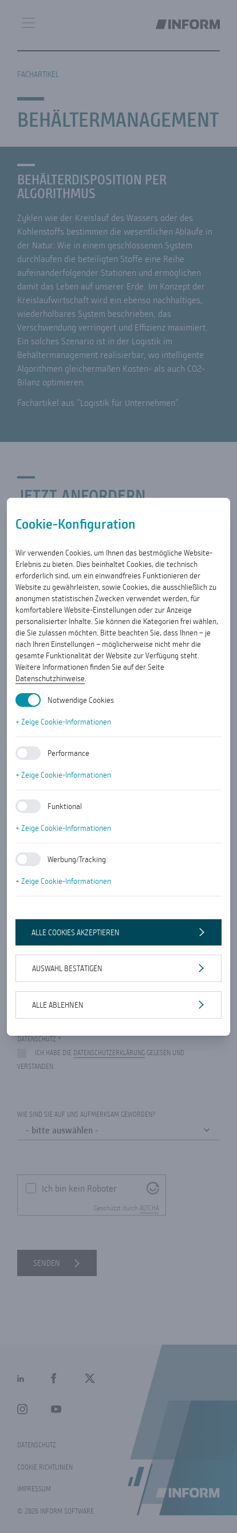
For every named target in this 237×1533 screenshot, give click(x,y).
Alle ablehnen (58, 1005)
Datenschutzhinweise (50, 678)
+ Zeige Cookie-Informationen (63, 722)
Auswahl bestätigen (67, 968)
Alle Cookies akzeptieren (75, 932)
